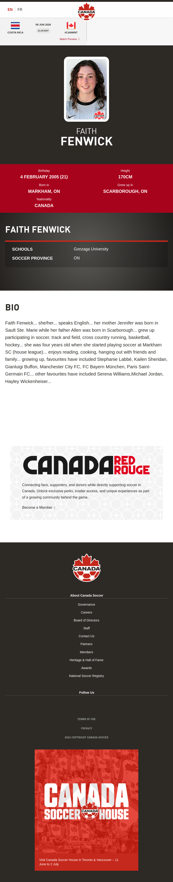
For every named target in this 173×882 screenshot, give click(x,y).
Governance (86, 604)
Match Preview (68, 39)
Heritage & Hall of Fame (86, 660)
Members (86, 652)
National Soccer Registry (86, 676)
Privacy (86, 728)
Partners (86, 644)
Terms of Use (86, 719)
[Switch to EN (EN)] (10, 10)
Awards (86, 668)
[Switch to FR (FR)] (20, 10)
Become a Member (37, 507)
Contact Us (86, 636)
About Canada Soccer (86, 595)
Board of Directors (86, 620)
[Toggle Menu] (165, 9)
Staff (86, 628)
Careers (86, 612)
